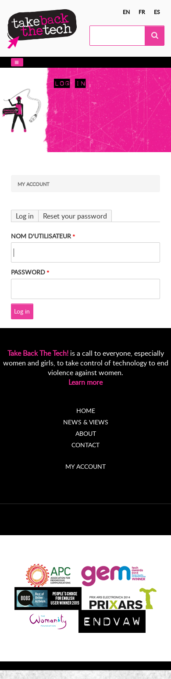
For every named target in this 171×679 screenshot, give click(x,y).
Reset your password (75, 216)
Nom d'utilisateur (41, 236)
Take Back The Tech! (37, 353)
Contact (85, 445)
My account (85, 466)
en (126, 11)
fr (142, 11)
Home (85, 410)
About (85, 433)
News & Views (85, 422)
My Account (34, 184)
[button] (17, 62)
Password (28, 272)
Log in (25, 216)
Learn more (85, 382)
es (157, 11)
